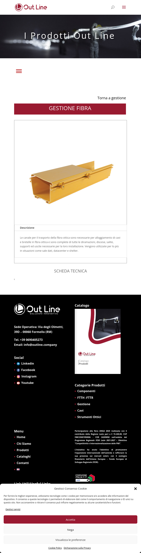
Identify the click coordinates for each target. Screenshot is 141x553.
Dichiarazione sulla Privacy (77, 548)
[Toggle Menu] (19, 71)
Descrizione (27, 227)
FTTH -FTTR (85, 398)
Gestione (83, 404)
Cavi (80, 410)
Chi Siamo (24, 444)
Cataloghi (24, 456)
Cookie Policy (55, 548)
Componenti (86, 391)
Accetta (70, 519)
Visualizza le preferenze (70, 540)
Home (21, 437)
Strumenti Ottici (89, 417)
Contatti (23, 463)
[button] (135, 488)
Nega (70, 529)
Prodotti (23, 450)
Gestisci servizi (13, 509)
